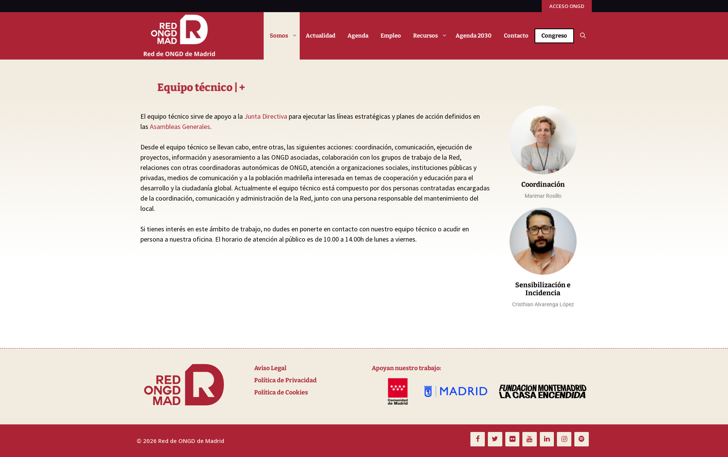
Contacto (516, 35)
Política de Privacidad (285, 380)
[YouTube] (529, 439)
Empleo (391, 35)
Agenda (357, 35)
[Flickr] (512, 439)
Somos (285, 36)
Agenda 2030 (474, 35)
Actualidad (320, 35)
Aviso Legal (270, 368)
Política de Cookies (281, 392)
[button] (583, 36)
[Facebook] (477, 439)
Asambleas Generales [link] (180, 126)
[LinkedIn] (547, 439)
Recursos (431, 36)
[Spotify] (581, 439)
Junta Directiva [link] (265, 116)
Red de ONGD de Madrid (191, 440)
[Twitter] (495, 439)
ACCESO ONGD (566, 6)
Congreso (554, 35)
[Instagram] (564, 439)
